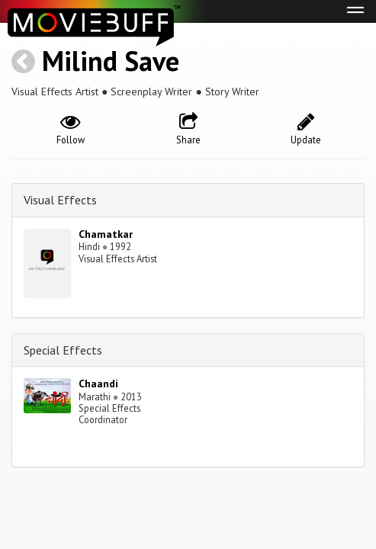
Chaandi (98, 383)
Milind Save (110, 61)
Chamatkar (106, 234)
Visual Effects (60, 199)
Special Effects (63, 350)
